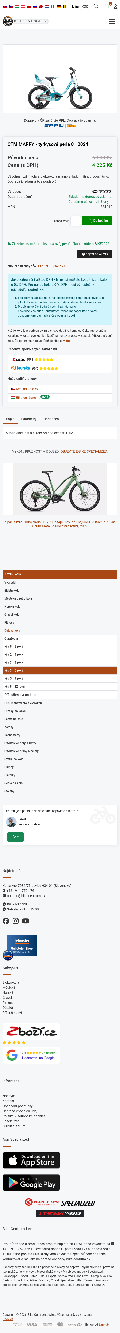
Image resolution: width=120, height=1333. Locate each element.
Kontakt (8, 1101)
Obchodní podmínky (18, 1106)
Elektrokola (11, 982)
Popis (10, 419)
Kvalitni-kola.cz (24, 389)
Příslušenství (12, 1013)
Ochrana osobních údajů (21, 1111)
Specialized (11, 1121)
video (66, 340)
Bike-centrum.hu (25, 398)
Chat (15, 837)
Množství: (61, 221)
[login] (114, 6)
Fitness (8, 1003)
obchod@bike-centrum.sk (26, 896)
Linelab (104, 1324)
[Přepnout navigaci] (88, 21)
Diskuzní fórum (14, 1126)
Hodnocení (51, 419)
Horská (8, 993)
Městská (9, 988)
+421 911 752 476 (52, 266)
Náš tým (9, 1096)
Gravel (7, 998)
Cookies (8, 1319)
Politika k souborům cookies (24, 1116)
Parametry (28, 419)
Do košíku (97, 220)
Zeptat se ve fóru (95, 254)
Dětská (8, 1008)
